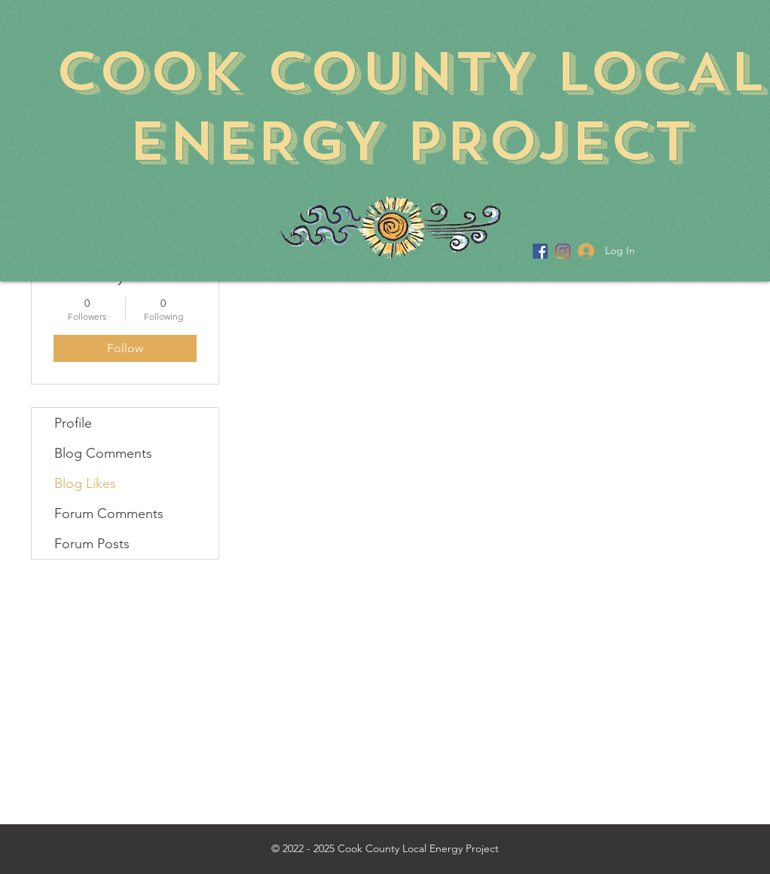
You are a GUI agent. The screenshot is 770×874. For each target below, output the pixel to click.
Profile (73, 423)
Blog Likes (85, 483)
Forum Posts (92, 543)
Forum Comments (108, 513)
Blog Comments (103, 453)
